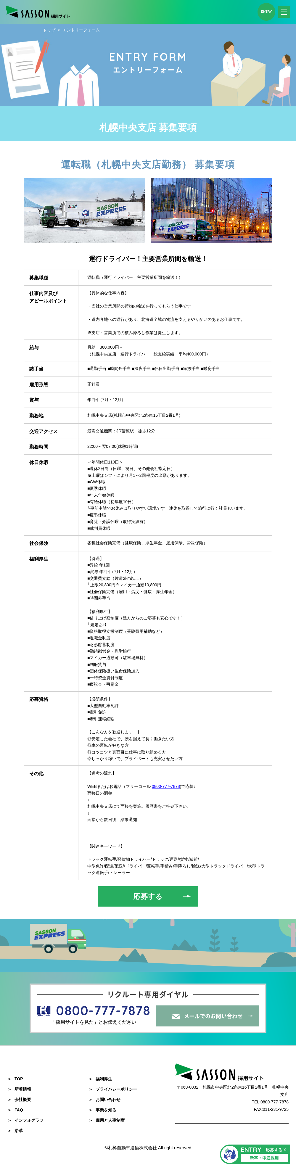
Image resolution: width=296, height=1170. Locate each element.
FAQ (15, 1110)
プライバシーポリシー (113, 1089)
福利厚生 (100, 1078)
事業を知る (102, 1110)
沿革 (15, 1130)
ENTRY (266, 11)
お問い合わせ (104, 1099)
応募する (148, 896)
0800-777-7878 (166, 786)
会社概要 (19, 1099)
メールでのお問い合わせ (213, 1016)
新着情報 (19, 1089)
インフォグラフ (25, 1120)
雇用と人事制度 (107, 1120)
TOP (15, 1078)
